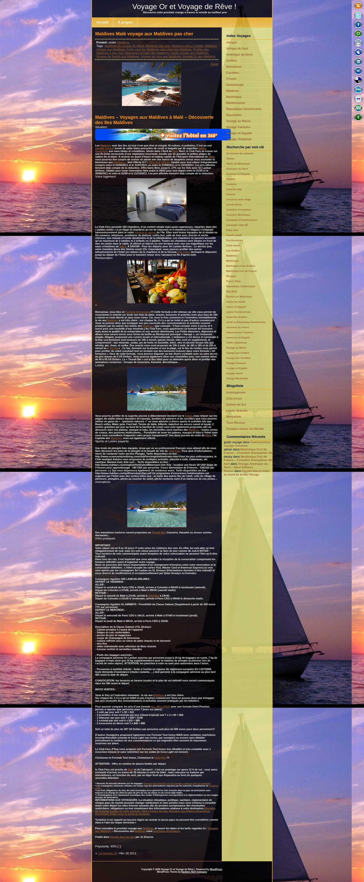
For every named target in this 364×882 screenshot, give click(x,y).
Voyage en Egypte (239, 133)
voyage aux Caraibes (238, 358)
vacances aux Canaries (240, 332)
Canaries (231, 184)
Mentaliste (233, 416)
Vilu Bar (114, 348)
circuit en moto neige (238, 199)
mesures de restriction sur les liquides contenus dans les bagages (177, 783)
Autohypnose (236, 392)
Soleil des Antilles (236, 317)
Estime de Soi (236, 404)
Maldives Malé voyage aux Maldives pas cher (144, 33)
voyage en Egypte (236, 368)
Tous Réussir (235, 422)
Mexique (231, 276)
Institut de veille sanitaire (125, 811)
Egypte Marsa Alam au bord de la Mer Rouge (247, 472)
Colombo (153, 595)
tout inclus (183, 252)
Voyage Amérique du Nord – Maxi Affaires (246, 465)
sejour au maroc (235, 301)
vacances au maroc (237, 327)
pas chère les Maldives (176, 49)
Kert (227, 464)
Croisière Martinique (238, 214)
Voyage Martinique (237, 378)
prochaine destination (166, 831)
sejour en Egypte (236, 306)
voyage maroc (234, 373)
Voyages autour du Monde (245, 428)
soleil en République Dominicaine (246, 322)
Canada (230, 179)
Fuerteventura (234, 240)
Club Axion (234, 398)
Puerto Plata (233, 281)
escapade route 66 (237, 225)
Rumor (229, 471)
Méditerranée (235, 103)
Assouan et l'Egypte (238, 173)
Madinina (231, 255)
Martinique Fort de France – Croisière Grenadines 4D (248, 451)
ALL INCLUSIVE (160, 706)
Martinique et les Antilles (240, 265)
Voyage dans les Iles (122, 837)
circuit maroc (234, 204)
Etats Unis (232, 230)
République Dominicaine (244, 109)
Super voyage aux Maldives (189, 53)
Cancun (230, 194)
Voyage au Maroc (238, 121)
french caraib (234, 235)
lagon (123, 246)
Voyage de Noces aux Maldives (117, 56)
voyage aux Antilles (237, 352)
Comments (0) (108, 853)
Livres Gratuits (237, 410)
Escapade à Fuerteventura (241, 219)
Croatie (231, 78)
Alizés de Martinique (238, 163)
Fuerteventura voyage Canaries (247, 443)
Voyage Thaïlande (239, 139)
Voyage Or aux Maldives (199, 56)
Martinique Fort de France (241, 271)
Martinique (234, 97)
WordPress (216, 869)
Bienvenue (234, 66)
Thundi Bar (158, 532)
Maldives (123, 42)
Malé (208, 435)
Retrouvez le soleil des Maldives (147, 53)
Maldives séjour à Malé (187, 46)
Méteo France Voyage (155, 811)
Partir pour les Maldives (143, 49)
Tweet (214, 64)
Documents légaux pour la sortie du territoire (122, 814)
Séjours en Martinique (239, 296)
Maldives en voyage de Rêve (124, 46)
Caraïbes (232, 72)
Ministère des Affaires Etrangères (189, 811)
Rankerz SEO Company (194, 872)
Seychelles (234, 115)
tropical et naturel (145, 232)
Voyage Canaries (238, 127)
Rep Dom (231, 291)
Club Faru (174, 450)
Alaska (230, 158)
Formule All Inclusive (138, 312)
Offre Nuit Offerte (159, 162)
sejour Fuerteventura (238, 312)
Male (175, 151)
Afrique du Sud (237, 48)
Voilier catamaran (236, 342)
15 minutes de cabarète (240, 153)
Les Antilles (233, 250)
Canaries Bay (234, 189)
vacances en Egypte (238, 337)
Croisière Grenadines (238, 209)
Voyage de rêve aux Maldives (161, 56)
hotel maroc (233, 245)
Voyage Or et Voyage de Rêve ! (184, 6)
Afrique (231, 42)
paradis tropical (104, 148)
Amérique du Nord (239, 54)
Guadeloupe (235, 84)
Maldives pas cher (158, 46)
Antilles (231, 60)
